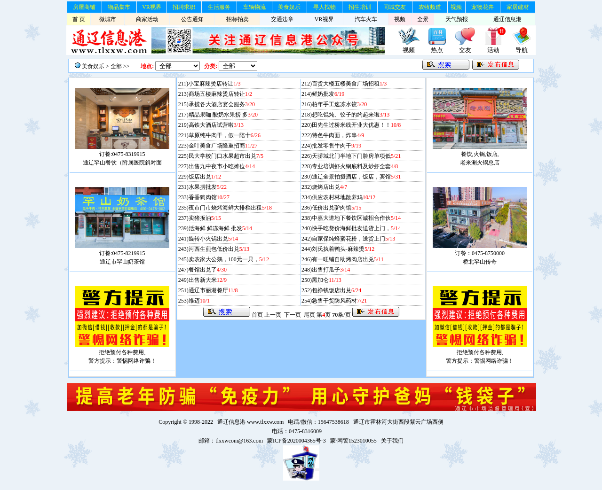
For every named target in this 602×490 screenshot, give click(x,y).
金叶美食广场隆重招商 (223, 145)
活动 (493, 50)
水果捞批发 (208, 187)
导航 (521, 50)
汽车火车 (366, 19)
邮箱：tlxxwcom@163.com (230, 440)
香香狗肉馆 (209, 197)
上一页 (272, 314)
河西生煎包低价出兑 (219, 249)
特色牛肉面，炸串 (338, 135)
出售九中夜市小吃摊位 (222, 166)
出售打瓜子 (331, 269)
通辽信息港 (507, 19)
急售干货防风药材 (339, 300)
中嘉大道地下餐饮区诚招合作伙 (356, 218)
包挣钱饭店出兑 (336, 290)
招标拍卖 (237, 19)
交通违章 (282, 19)
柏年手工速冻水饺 (339, 104)
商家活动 (147, 19)
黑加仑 (326, 280)
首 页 (78, 19)
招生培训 (360, 7)
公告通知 (192, 19)
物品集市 (119, 7)
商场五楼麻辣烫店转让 (220, 94)
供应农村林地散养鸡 (343, 197)
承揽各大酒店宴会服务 (222, 104)
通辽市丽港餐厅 (213, 290)
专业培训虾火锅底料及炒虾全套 (355, 166)
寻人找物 (324, 7)
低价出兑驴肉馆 (336, 207)
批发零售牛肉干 (336, 145)
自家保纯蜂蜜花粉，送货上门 (353, 238)
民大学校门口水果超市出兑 (226, 156)
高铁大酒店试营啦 (216, 125)
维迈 (199, 300)
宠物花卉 (482, 7)
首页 (257, 314)
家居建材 (518, 7)
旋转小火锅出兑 (213, 238)
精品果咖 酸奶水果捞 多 (223, 114)
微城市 (107, 19)
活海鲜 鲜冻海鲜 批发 (220, 228)
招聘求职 (184, 7)
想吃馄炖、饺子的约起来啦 (350, 114)
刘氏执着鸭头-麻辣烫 (343, 249)
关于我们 (392, 440)
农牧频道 (430, 7)
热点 (437, 50)
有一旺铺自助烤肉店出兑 (348, 259)
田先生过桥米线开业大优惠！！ (356, 125)
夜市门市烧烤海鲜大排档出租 (230, 207)
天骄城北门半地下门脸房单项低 (356, 156)
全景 (422, 19)
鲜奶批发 (328, 94)
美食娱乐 (289, 7)
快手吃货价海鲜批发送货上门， (356, 228)
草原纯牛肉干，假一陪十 (225, 135)
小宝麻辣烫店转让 (214, 83)
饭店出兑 (205, 176)
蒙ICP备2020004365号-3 (296, 440)
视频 (456, 7)
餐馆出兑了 (208, 269)
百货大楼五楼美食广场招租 (349, 83)
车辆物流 (254, 7)
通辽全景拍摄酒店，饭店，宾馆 (356, 176)
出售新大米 (208, 280)
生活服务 (219, 7)
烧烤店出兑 (329, 187)
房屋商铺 (84, 7)
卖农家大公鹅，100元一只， (229, 259)
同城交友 (394, 7)
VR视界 (151, 7)
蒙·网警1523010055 (353, 440)
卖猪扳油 (205, 218)
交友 (465, 50)
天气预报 (456, 19)
